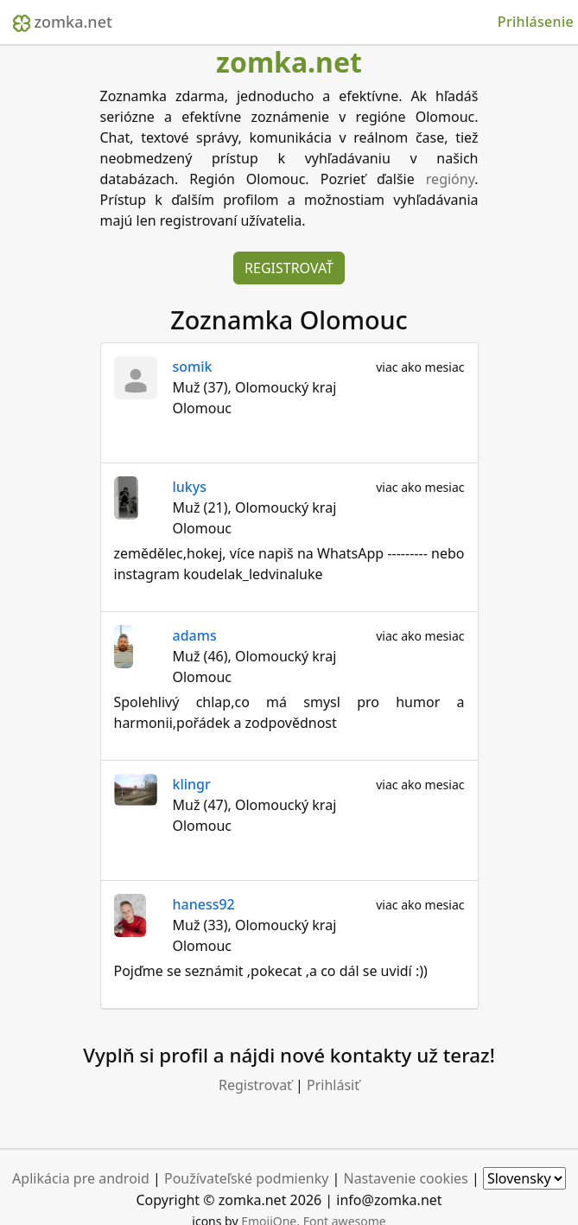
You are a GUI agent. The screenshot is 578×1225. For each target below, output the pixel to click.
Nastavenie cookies (405, 1178)
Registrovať (289, 268)
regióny (450, 178)
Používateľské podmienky (246, 1178)
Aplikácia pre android (80, 1178)
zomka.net (62, 21)
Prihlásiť (333, 1084)
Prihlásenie (536, 21)
